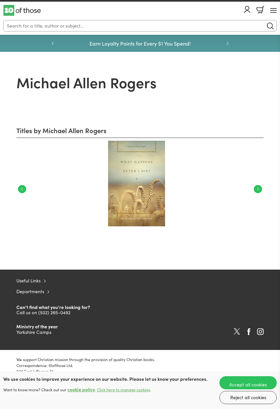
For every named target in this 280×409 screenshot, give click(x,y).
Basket (260, 10)
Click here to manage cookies (123, 389)
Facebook (249, 331)
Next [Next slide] (228, 43)
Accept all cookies (248, 384)
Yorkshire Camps (33, 332)
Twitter (237, 331)
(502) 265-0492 (54, 312)
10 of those (22, 10)
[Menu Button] (273, 10)
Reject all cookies (248, 397)
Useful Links (28, 280)
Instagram (260, 331)
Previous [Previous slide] (53, 43)
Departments (30, 291)
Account (247, 9)
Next (258, 189)
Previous (22, 189)
